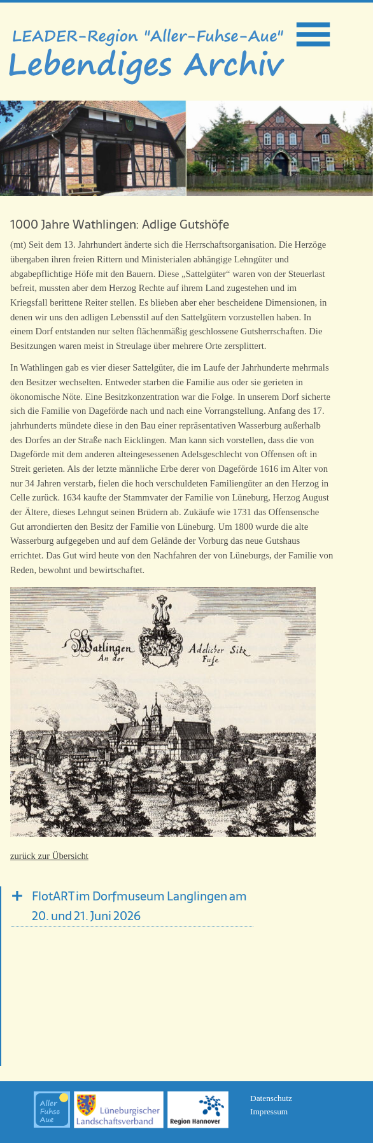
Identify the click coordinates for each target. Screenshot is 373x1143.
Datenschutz (271, 1098)
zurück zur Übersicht (49, 856)
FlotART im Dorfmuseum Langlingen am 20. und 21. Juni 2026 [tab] (139, 906)
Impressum (269, 1111)
